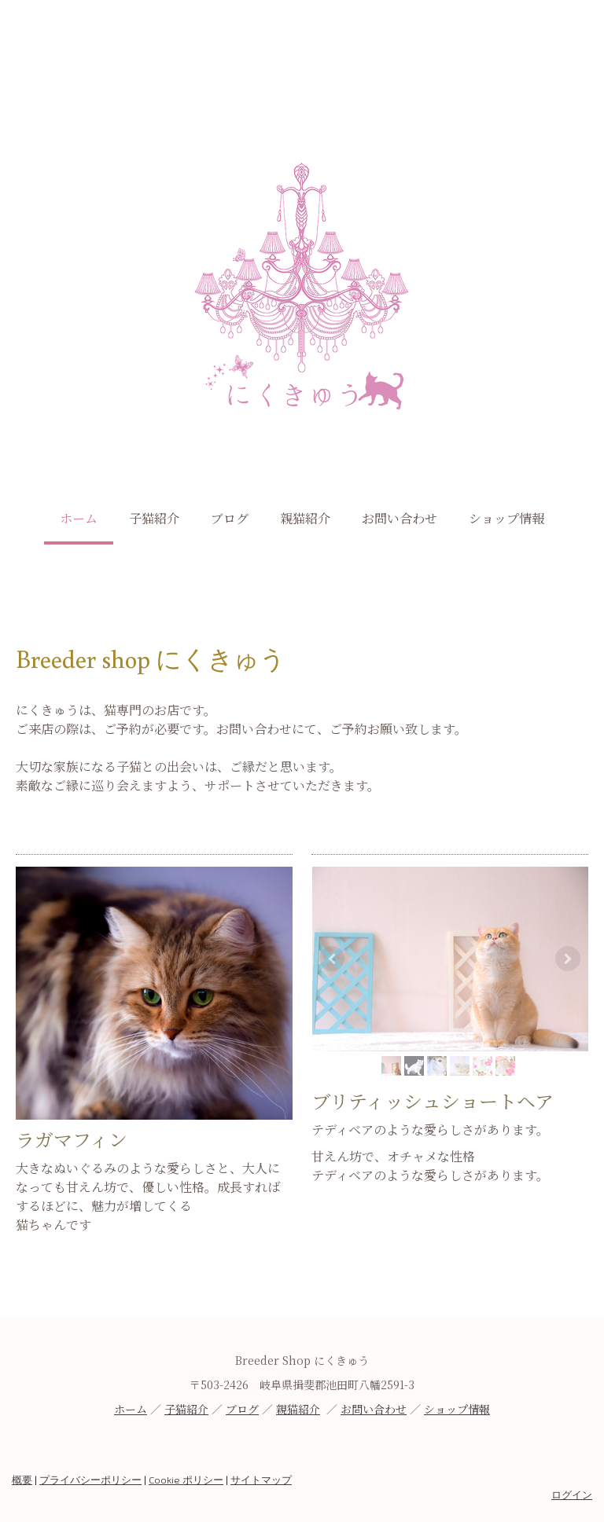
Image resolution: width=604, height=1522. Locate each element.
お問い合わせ (399, 518)
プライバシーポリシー (90, 1479)
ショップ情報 (506, 518)
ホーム (79, 518)
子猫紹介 (154, 518)
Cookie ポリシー (186, 1479)
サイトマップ (261, 1479)
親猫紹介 (305, 518)
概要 (22, 1479)
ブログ (230, 518)
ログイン (571, 1494)
